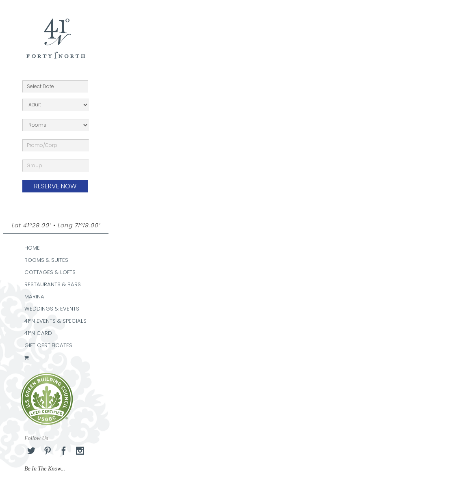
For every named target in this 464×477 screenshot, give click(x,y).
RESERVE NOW (55, 186)
